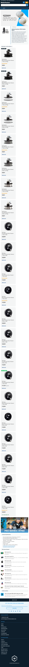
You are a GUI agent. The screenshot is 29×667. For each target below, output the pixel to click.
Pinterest (18, 611)
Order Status (4, 642)
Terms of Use (4, 652)
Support (3, 631)
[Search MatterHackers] (27, 5)
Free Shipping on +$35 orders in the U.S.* (7, 0)
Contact (3, 641)
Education (3, 630)
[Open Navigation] (3, 8)
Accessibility (4, 653)
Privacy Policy (4, 650)
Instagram (13, 611)
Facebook (9, 611)
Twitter (11, 611)
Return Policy (4, 649)
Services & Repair (5, 634)
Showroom (3, 627)
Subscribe (14, 608)
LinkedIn (16, 611)
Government (4, 633)
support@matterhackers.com (8, 618)
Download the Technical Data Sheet (9, 545)
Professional (4, 628)
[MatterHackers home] (14, 658)
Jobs (2, 647)
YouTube (20, 611)
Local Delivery (4, 644)
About (2, 639)
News (2, 625)
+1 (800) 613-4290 (4, 617)
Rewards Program (5, 646)
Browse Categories (6, 46)
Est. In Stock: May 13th (5, 514)
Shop (2, 623)
